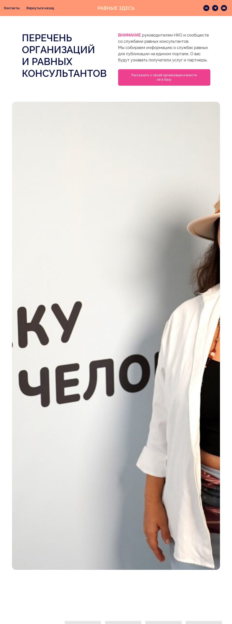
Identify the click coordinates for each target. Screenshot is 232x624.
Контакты (12, 8)
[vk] (206, 8)
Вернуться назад (40, 8)
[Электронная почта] (224, 8)
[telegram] (215, 8)
